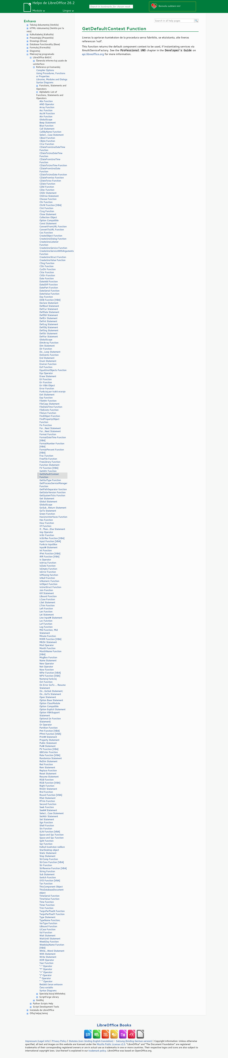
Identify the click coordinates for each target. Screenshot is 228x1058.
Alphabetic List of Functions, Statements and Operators (49, 95)
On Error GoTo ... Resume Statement (52, 686)
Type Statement (47, 917)
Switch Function (47, 877)
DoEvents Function (49, 354)
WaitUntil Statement (49, 938)
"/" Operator (45, 975)
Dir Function (45, 348)
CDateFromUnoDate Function (49, 170)
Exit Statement (46, 394)
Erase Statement (47, 376)
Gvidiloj (40, 1000)
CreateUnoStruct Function (52, 257)
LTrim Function (47, 605)
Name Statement (48, 660)
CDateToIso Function (50, 180)
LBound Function (48, 596)
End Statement (46, 357)
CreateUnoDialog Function (52, 238)
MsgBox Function (48, 657)
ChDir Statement (48, 192)
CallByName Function (50, 131)
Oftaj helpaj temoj (39, 1013)
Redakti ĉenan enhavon (51, 984)
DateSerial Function (49, 290)
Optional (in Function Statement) (50, 720)
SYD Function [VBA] (49, 880)
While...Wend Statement (51, 950)
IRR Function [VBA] (49, 556)
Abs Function (46, 101)
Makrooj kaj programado (42, 54)
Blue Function (46, 125)
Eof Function (45, 367)
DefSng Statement (48, 330)
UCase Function (47, 929)
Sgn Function (46, 822)
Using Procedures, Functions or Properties (50, 75)
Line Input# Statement (50, 617)
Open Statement (47, 697)
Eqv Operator (46, 373)
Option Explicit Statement (52, 709)
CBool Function (47, 137)
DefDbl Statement (48, 315)
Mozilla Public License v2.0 (111, 1044)
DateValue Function (49, 293)
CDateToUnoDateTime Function (50, 155)
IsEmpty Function (48, 568)
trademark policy (97, 1050)
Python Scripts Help (43, 1003)
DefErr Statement (48, 318)
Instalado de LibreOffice (42, 1010)
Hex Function (46, 519)
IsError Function (47, 571)
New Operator (46, 663)
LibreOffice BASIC (42, 57)
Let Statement (46, 614)
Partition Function (48, 727)
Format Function (47, 434)
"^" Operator (46, 981)
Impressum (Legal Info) (37, 1041)
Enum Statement (47, 361)
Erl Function (45, 379)
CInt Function (46, 208)
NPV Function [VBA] (49, 675)
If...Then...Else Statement (52, 529)
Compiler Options (45, 70)
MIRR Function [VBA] (50, 639)
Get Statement (46, 498)
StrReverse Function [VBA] (53, 868)
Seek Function (46, 807)
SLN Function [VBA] (49, 831)
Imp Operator (46, 532)
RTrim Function (47, 801)
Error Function (46, 388)
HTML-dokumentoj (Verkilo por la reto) (45, 30)
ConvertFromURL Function (53, 226)
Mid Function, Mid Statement (48, 631)
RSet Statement (47, 798)
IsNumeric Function (49, 581)
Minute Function (47, 636)
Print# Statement (48, 736)
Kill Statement (46, 593)
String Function (47, 871)
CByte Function (47, 140)
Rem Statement (47, 767)
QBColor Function (48, 752)
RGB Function (46, 779)
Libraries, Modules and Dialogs (51, 79)
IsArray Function (47, 562)
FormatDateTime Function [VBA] (52, 439)
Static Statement (48, 853)
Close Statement (47, 214)
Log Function (46, 626)
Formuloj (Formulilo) (40, 47)
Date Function (46, 278)
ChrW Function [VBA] (50, 205)
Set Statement (46, 819)
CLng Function (46, 211)
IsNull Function (47, 577)
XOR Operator (46, 960)
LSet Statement (47, 602)
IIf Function (45, 526)
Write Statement (47, 956)
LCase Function (47, 599)
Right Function (46, 785)
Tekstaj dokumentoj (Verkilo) (44, 24)
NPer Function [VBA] (50, 672)
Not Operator (46, 666)
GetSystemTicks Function (52, 495)
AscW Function (47, 113)
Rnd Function (46, 791)
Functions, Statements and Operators (51, 87)
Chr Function (46, 202)
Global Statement (48, 501)
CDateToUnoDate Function (53, 174)
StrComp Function (48, 859)
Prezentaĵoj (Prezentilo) (42, 37)
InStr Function (46, 535)
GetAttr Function (48, 471)
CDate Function (47, 183)
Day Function (46, 296)
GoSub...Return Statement (52, 507)
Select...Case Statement (51, 134)
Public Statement (48, 743)
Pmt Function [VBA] (49, 730)
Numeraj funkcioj (48, 678)
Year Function (46, 963)
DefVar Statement (48, 336)
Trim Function (46, 908)
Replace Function (48, 770)
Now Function (46, 669)
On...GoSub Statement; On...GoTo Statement (51, 693)
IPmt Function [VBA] (49, 553)
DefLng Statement (48, 324)
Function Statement (49, 464)
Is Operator (45, 559)
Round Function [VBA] (50, 794)
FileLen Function (47, 412)
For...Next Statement (50, 428)
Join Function (46, 590)
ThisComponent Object (51, 886)
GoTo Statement (47, 510)
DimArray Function (49, 342)
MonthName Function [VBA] (50, 653)
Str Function (45, 865)
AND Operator (46, 104)
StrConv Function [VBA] (51, 862)
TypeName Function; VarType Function (49, 922)
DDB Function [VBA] (50, 299)
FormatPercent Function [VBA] (51, 451)
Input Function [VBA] (50, 541)
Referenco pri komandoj (48, 67)
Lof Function (45, 623)
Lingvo (67, 10)
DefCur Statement (48, 309)
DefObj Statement (48, 327)
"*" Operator (45, 969)
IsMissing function (48, 574)
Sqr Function (45, 843)
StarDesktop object (49, 849)
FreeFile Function (48, 458)
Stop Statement (47, 856)
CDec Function (46, 189)
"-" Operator (45, 966)
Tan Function (46, 883)
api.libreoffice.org (93, 54)
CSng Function (46, 263)
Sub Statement (47, 874)
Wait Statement (47, 935)
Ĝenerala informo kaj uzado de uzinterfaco (50, 62)
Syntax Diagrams (44, 82)
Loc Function (45, 620)
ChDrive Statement (49, 195)
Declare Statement (48, 302)
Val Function (45, 932)
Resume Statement (49, 776)
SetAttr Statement (48, 816)
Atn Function (45, 116)
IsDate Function (47, 565)
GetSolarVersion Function (52, 492)
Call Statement (46, 128)
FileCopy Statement (49, 403)
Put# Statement (47, 746)
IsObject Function (48, 584)
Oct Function (46, 681)
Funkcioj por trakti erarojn (52, 391)
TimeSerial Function (49, 895)
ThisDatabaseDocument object (51, 891)
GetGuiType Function (50, 480)
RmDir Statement (48, 788)
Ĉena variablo (46, 987)
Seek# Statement (48, 810)
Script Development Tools (46, 1006)
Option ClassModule (49, 703)
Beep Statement (47, 122)
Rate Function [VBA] (49, 755)
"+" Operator (45, 972)
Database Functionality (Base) (45, 44)
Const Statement (48, 223)
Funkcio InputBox (48, 544)
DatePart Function (48, 287)
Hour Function (46, 522)
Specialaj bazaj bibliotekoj (52, 993)
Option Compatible (49, 220)
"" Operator (45, 978)
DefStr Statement (48, 333)
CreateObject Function (50, 235)
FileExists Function (49, 409)
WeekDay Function (49, 941)
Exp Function (46, 397)
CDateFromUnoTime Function (49, 161)
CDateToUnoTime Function (53, 165)
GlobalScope (45, 119)
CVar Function (46, 272)
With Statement (47, 953)
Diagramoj (35, 50)
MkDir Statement (48, 642)
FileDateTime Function (50, 406)
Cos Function (46, 232)
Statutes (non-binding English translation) (91, 1041)
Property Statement (49, 739)
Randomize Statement (50, 758)
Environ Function (48, 364)
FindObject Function (49, 416)
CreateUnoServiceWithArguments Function (53, 252)
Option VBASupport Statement (49, 714)
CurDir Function (47, 269)
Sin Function (45, 828)
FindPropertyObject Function (49, 421)
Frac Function (46, 455)
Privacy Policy (59, 1041)
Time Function (46, 901)
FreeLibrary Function (49, 461)
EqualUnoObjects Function (53, 370)
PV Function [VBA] (49, 749)
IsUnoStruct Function (50, 587)
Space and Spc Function (51, 834)
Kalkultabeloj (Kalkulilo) (42, 34)
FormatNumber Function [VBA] (51, 445)
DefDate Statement (49, 312)
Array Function (46, 107)
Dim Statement (47, 345)
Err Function (45, 382)
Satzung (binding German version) (134, 1041)
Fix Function (45, 425)
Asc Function (46, 110)
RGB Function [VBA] (49, 782)
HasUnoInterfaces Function (53, 516)
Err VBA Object (47, 385)
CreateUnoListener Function (49, 243)
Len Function (46, 611)
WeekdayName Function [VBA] (51, 946)
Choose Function (48, 199)
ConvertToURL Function (51, 229)
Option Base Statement (51, 700)
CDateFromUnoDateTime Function (52, 149)
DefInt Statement (48, 321)
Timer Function (47, 905)
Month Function (47, 648)
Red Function (46, 764)
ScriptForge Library (49, 996)
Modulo (37, 10)
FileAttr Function (48, 400)
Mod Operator (46, 645)
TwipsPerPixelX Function (52, 911)
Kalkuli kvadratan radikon (52, 846)
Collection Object (48, 217)
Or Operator (45, 724)
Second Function (47, 804)
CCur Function (46, 144)
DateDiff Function (48, 284)
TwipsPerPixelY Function (52, 914)
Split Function (46, 840)
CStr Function (46, 266)
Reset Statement (47, 773)
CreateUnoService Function (53, 247)
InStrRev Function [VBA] (52, 538)
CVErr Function (47, 275)
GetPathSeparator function (53, 489)
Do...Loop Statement (49, 351)
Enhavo (30, 21)
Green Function (47, 513)
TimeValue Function (49, 898)
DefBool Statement (49, 306)
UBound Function (48, 926)
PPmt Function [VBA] (50, 733)
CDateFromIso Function (51, 177)
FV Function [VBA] (48, 467)
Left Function (46, 608)
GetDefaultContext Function (49, 476)
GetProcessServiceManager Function (53, 485)
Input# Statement (48, 547)
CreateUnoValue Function (52, 260)
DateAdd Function (48, 281)
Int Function (45, 550)
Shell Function (46, 825)
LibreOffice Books (114, 1024)
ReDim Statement (48, 761)
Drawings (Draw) (38, 40)
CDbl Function (46, 186)
